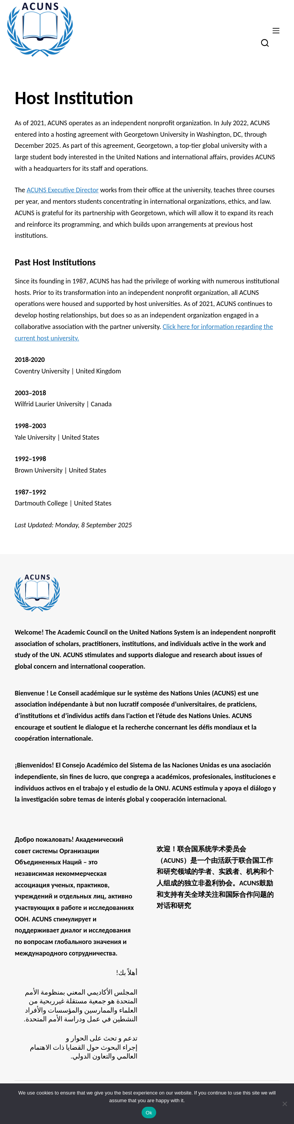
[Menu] (276, 30)
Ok (148, 1113)
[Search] (265, 43)
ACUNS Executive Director (63, 190)
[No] (284, 1104)
